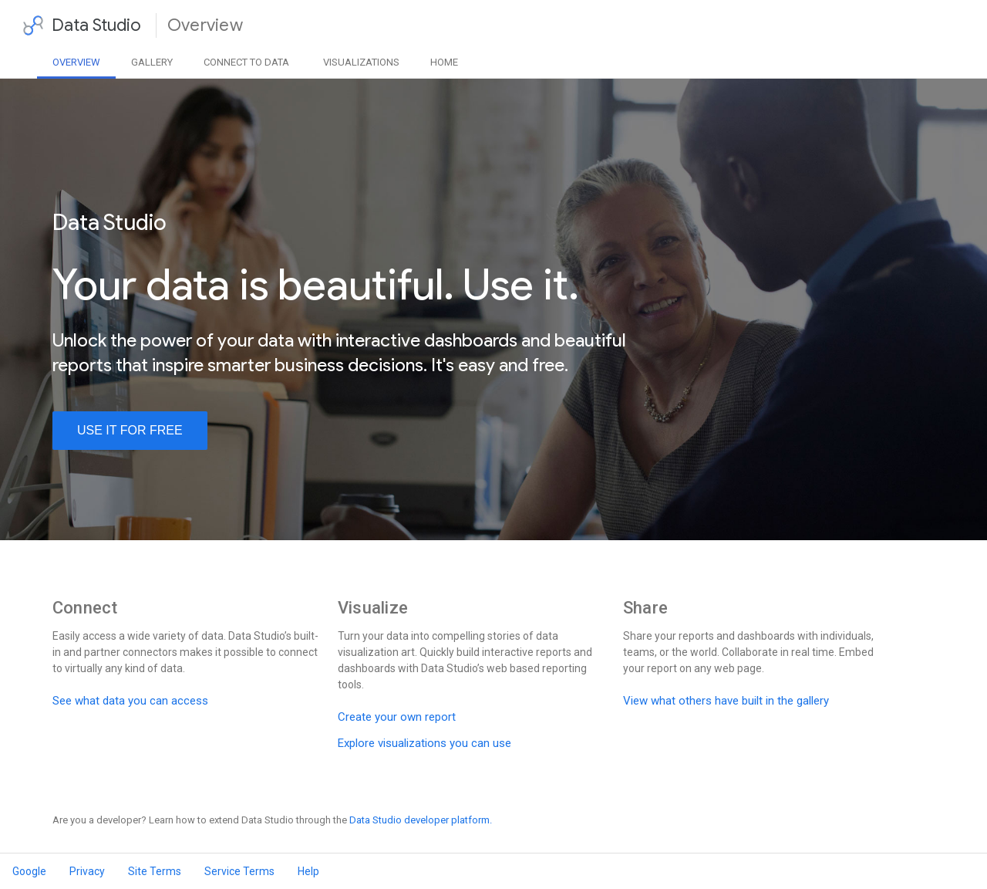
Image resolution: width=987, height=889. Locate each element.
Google (29, 871)
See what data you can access (130, 701)
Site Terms (154, 871)
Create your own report (397, 717)
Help (308, 871)
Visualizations (361, 62)
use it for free (130, 430)
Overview (76, 62)
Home (444, 62)
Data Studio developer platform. (420, 820)
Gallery (152, 62)
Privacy (87, 871)
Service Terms (239, 871)
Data (246, 62)
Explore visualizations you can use (424, 743)
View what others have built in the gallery (726, 701)
